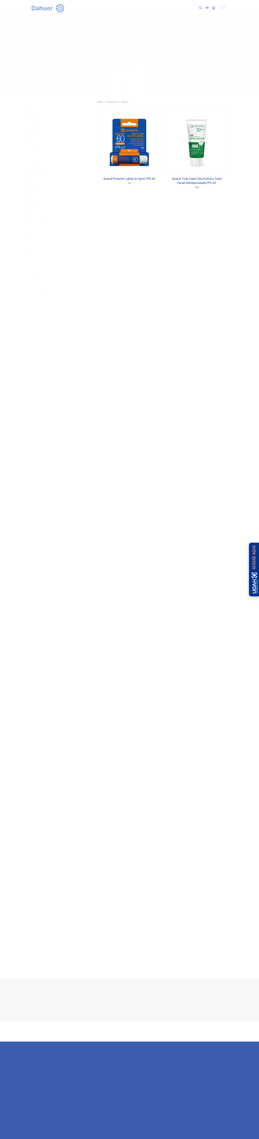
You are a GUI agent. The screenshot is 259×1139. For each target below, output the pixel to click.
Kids (33, 195)
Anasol (36, 158)
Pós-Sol (35, 221)
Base (33, 179)
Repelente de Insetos (43, 292)
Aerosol (35, 205)
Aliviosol (38, 266)
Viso (33, 184)
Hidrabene (38, 102)
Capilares (36, 118)
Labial (34, 139)
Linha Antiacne (39, 129)
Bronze (35, 210)
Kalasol (36, 247)
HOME (100, 102)
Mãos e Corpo (38, 113)
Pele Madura (38, 124)
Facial (34, 174)
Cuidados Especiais (42, 216)
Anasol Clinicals (40, 169)
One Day (36, 234)
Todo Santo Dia (40, 164)
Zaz (33, 286)
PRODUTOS (112, 102)
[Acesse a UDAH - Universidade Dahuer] (253, 569)
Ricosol (36, 305)
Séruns (35, 134)
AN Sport (36, 200)
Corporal (36, 190)
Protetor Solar (39, 144)
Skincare (36, 108)
